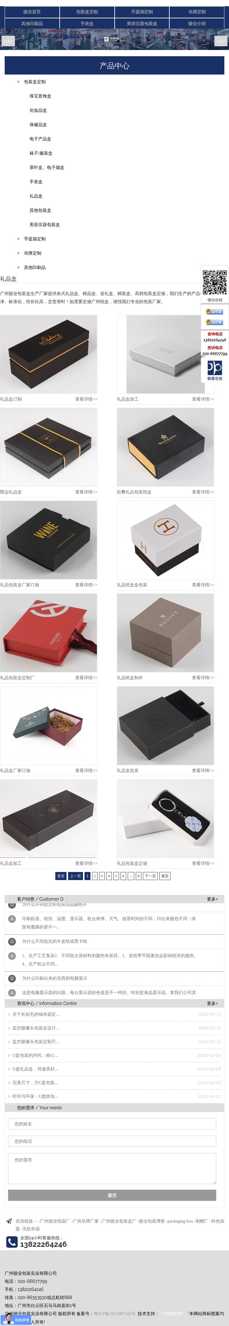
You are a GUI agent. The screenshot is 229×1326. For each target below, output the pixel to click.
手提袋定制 (142, 12)
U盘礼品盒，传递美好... (34, 1069)
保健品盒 (38, 124)
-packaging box (179, 1221)
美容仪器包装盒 (142, 23)
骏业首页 (32, 12)
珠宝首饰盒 (40, 96)
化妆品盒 (38, 110)
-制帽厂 (201, 1221)
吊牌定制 (197, 12)
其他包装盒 (40, 210)
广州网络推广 (172, 1313)
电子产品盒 (40, 139)
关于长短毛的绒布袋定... (35, 1014)
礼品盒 (36, 196)
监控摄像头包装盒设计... (35, 1028)
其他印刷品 (32, 23)
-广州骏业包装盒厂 (118, 1221)
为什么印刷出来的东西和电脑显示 (54, 980)
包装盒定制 (87, 12)
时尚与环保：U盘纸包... (34, 1096)
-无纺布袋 (30, 1229)
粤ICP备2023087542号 (114, 1313)
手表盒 (87, 23)
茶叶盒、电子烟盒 (47, 167)
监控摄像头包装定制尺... (35, 1041)
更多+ (212, 899)
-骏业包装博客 (151, 1221)
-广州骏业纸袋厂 (55, 1221)
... (131, 876)
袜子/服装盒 (41, 153)
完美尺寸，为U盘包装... (34, 1082)
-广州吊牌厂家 (85, 1221)
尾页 (165, 876)
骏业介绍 (197, 23)
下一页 (150, 876)
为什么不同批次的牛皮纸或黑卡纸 (54, 943)
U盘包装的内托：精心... (34, 1055)
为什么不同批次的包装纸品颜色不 (54, 906)
